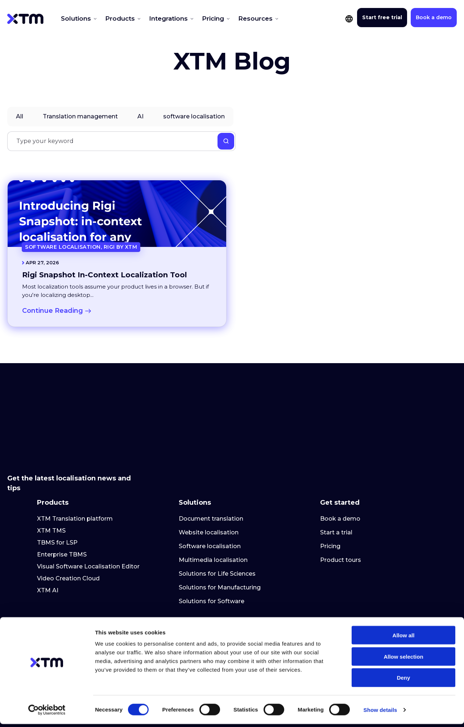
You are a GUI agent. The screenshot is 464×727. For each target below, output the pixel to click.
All (19, 116)
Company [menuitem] (195, 590)
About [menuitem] (188, 609)
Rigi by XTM (120, 247)
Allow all (404, 638)
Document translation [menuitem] (211, 485)
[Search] (121, 141)
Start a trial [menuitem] (336, 499)
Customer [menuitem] (337, 590)
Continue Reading (56, 311)
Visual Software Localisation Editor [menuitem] (88, 533)
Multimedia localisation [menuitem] (213, 526)
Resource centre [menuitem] (65, 590)
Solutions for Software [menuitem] (211, 567)
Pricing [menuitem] (330, 512)
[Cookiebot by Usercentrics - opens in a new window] (47, 712)
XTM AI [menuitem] (47, 557)
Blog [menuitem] (44, 609)
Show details (380, 713)
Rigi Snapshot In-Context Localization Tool (104, 274)
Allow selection (403, 659)
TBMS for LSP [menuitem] (57, 509)
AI (140, 116)
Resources (232, 18)
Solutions (75, 18)
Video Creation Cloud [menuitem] (68, 545)
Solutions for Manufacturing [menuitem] (220, 554)
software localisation (194, 116)
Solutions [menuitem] (195, 467)
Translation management (80, 116)
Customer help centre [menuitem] (352, 609)
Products (113, 18)
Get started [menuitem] (340, 467)
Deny (403, 681)
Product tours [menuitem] (340, 526)
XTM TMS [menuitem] (51, 497)
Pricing (195, 18)
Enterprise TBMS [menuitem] (62, 521)
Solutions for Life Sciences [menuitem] (217, 540)
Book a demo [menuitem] (340, 485)
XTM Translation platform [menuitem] (75, 485)
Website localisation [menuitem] (209, 499)
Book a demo (434, 17)
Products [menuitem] (53, 467)
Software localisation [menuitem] (210, 512)
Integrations (155, 18)
